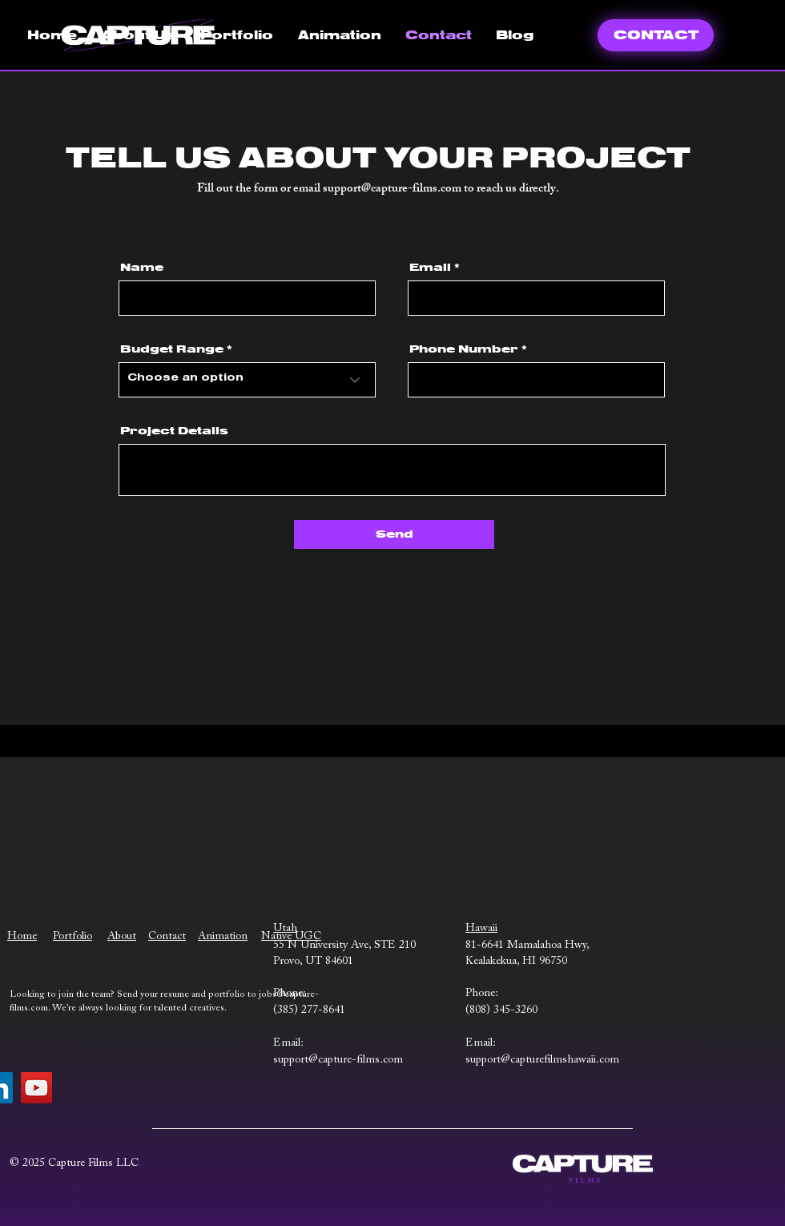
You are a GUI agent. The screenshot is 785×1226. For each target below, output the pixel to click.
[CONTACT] (656, 35)
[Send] (394, 534)
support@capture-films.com (392, 189)
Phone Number (463, 349)
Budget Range (171, 349)
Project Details (174, 431)
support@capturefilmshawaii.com (542, 1060)
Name (141, 267)
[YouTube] (36, 1087)
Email (430, 267)
